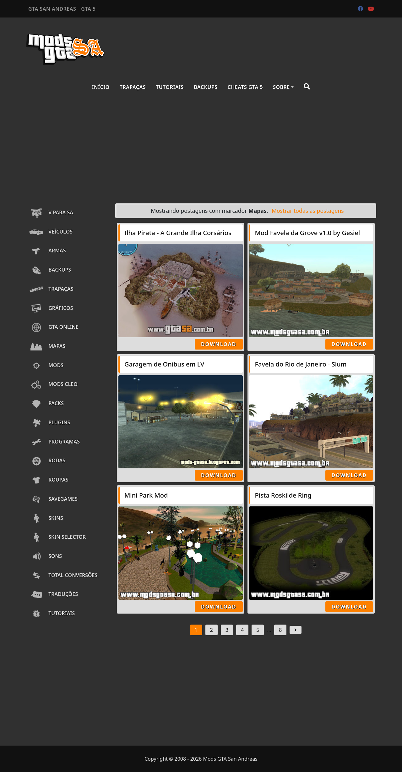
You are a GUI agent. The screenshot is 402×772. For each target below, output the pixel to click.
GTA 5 (88, 8)
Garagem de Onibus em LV (164, 364)
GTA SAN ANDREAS (52, 8)
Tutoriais (170, 87)
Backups (206, 87)
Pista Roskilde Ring (283, 495)
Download (218, 344)
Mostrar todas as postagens (308, 210)
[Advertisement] (201, 148)
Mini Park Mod (146, 495)
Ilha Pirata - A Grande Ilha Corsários (177, 233)
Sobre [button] (281, 87)
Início (101, 87)
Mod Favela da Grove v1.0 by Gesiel (307, 233)
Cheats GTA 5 (245, 87)
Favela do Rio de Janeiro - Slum (301, 364)
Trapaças (133, 87)
